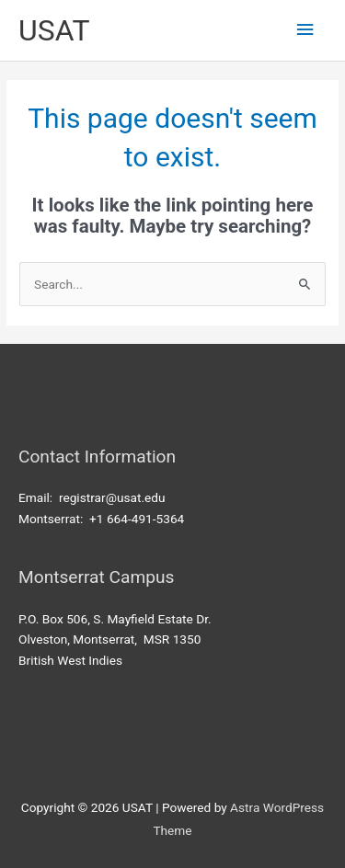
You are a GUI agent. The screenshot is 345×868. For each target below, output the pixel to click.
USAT (53, 30)
